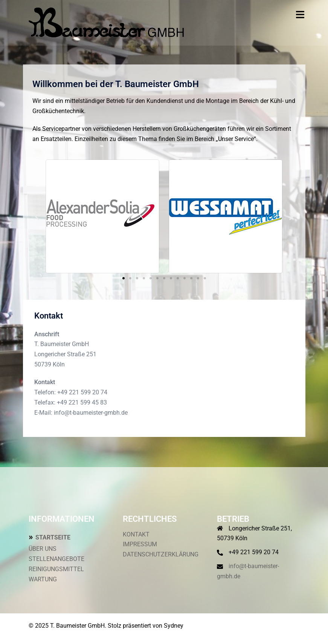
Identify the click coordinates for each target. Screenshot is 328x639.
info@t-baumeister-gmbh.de (91, 412)
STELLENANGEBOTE (56, 558)
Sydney (173, 625)
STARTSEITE (52, 537)
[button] (37, 216)
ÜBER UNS (42, 548)
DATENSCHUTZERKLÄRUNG (160, 554)
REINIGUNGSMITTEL (56, 569)
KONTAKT (136, 534)
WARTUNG (43, 579)
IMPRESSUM (140, 544)
